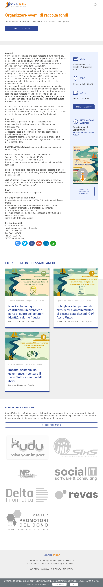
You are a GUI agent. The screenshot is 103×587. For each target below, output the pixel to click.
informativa (68, 569)
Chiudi (74, 584)
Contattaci (34, 569)
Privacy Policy (59, 584)
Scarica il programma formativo (84, 191)
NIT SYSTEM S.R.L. (69, 563)
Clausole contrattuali (51, 569)
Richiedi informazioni (51, 425)
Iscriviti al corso (22, 28)
